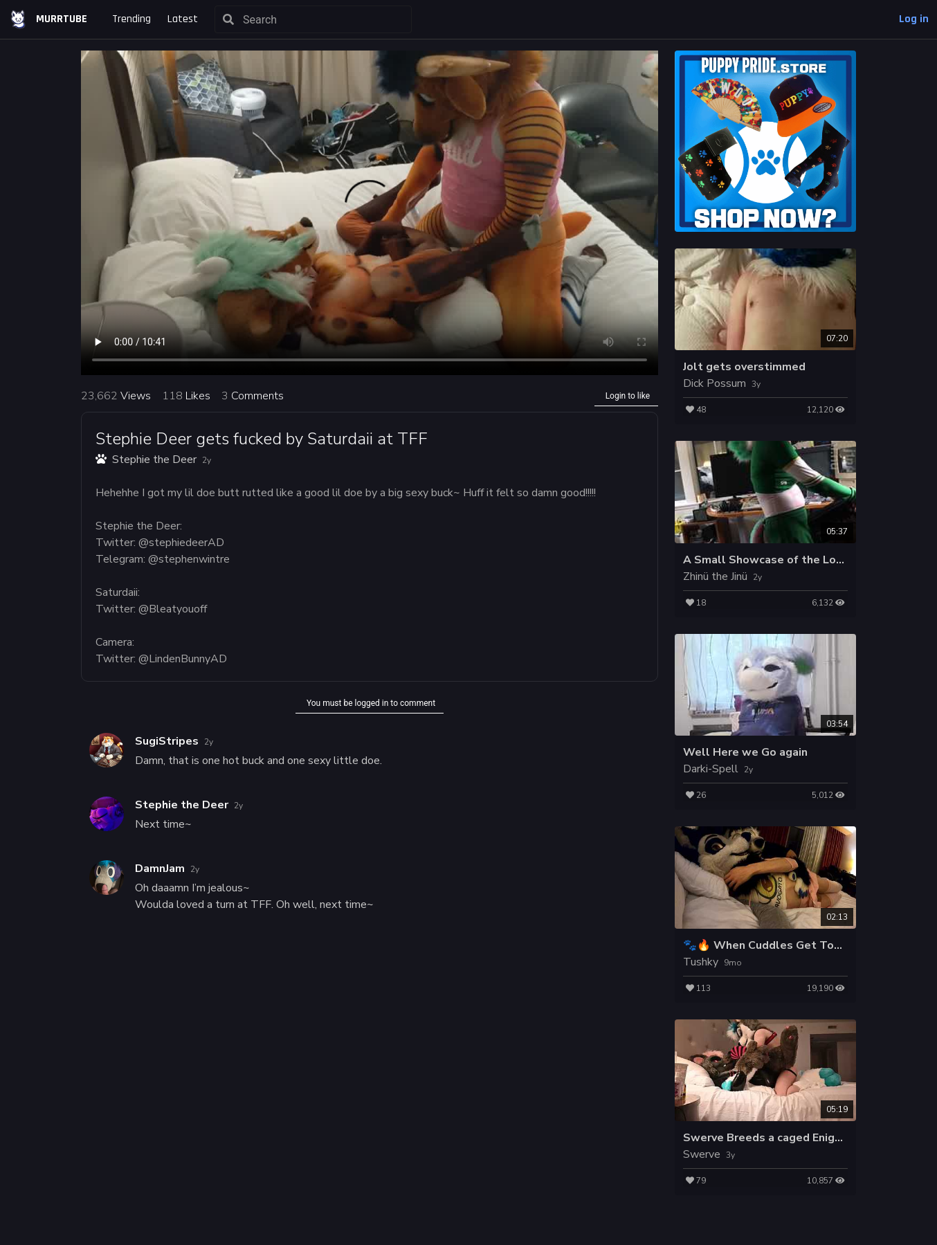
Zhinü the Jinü (715, 576)
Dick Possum (714, 383)
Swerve (701, 1154)
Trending (131, 19)
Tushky (700, 962)
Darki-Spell (710, 768)
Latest (182, 19)
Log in (914, 19)
